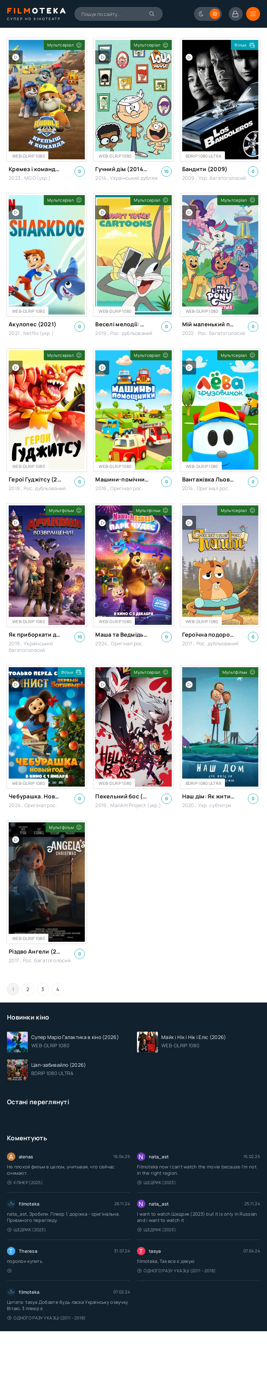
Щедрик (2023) (156, 1182)
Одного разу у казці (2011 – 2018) (176, 1271)
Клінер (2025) (25, 1182)
